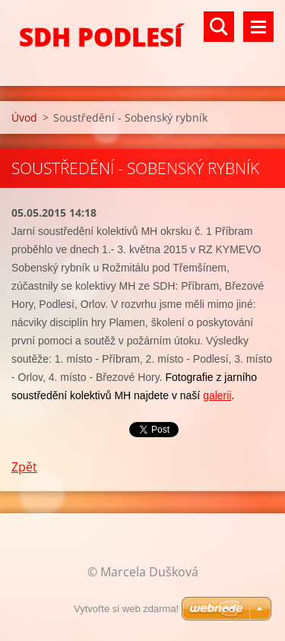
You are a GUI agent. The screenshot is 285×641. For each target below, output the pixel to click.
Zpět (24, 467)
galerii (217, 395)
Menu (258, 26)
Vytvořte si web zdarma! (126, 608)
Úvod (24, 117)
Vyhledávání (219, 26)
